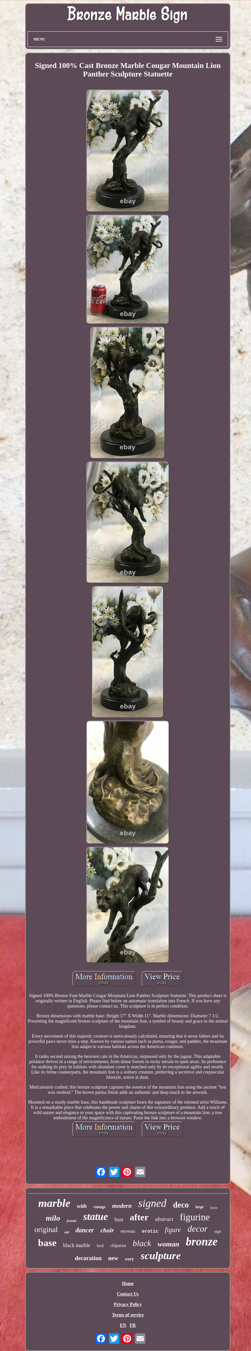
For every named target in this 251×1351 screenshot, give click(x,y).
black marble (76, 1245)
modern (122, 1205)
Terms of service (127, 1314)
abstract (164, 1219)
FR (133, 1325)
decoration (88, 1258)
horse (213, 1207)
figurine (195, 1217)
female (72, 1221)
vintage (99, 1207)
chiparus (118, 1245)
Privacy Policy (128, 1304)
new (113, 1258)
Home (128, 1283)
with (82, 1206)
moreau (128, 1231)
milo (53, 1218)
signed (152, 1203)
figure (173, 1230)
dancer (84, 1230)
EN (123, 1325)
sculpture (161, 1255)
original (46, 1230)
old (66, 1232)
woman (168, 1244)
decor (198, 1229)
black (142, 1243)
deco (181, 1204)
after (139, 1217)
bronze (201, 1241)
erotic (150, 1231)
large (199, 1207)
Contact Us (128, 1294)
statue (95, 1216)
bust (118, 1219)
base (47, 1242)
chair (107, 1230)
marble (54, 1203)
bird (100, 1245)
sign (217, 1231)
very (129, 1258)
